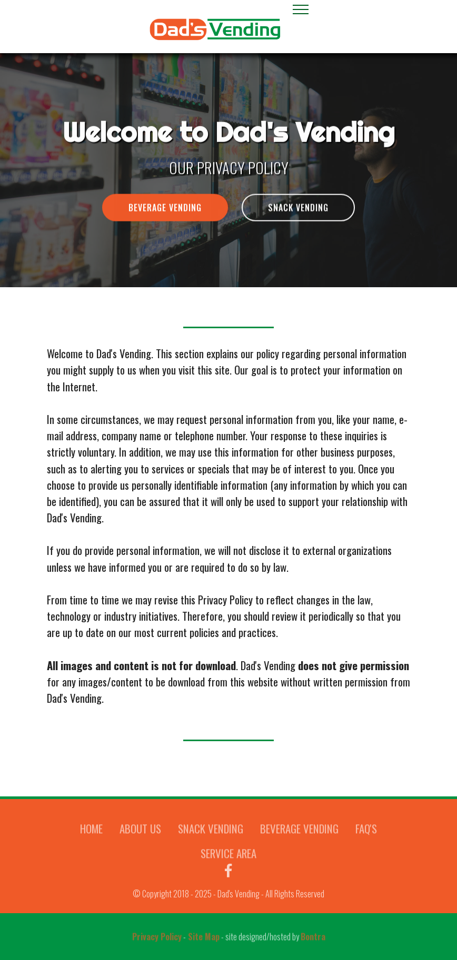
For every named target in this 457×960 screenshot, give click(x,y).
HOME (91, 835)
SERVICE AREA (228, 860)
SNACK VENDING (298, 209)
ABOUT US (140, 835)
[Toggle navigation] (301, 9)
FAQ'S (366, 835)
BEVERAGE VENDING (165, 209)
